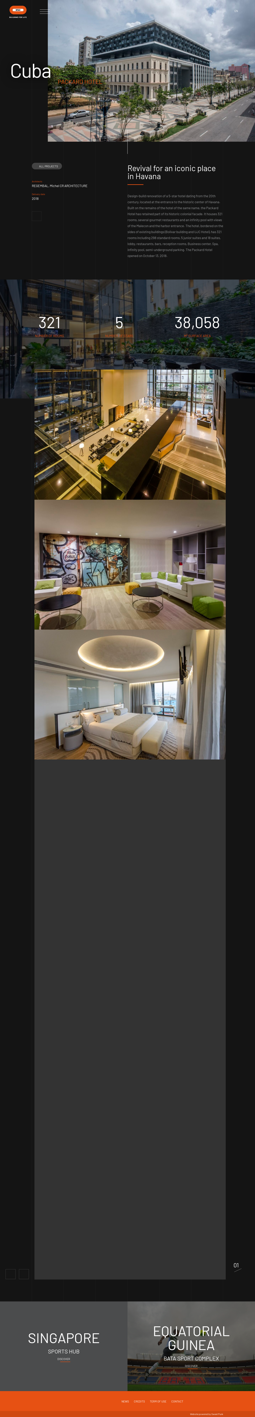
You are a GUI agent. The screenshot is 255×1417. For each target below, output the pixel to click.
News (125, 1401)
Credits (139, 1401)
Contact (177, 1401)
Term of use (158, 1401)
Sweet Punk (217, 1414)
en (236, 11)
